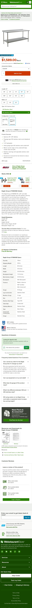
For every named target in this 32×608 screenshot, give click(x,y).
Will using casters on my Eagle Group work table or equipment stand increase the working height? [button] (15, 399)
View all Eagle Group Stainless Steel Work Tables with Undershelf (19, 167)
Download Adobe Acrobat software (9, 447)
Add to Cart (6, 186)
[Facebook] (10, 551)
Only (3, 57)
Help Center (16, 575)
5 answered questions (14, 19)
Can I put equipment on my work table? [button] (14, 378)
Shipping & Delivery (21, 585)
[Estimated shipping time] (27, 131)
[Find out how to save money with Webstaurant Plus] (1, 178)
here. (5, 232)
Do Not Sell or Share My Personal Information (16, 603)
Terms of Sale (16, 592)
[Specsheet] (6, 438)
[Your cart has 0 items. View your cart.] (28, 2)
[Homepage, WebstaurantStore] (16, 2)
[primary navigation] (4, 2)
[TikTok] (15, 551)
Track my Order (16, 580)
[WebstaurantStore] (16, 541)
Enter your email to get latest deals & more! (14, 514)
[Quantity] (3, 73)
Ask (26, 347)
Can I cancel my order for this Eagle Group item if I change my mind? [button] (13, 362)
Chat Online (7, 585)
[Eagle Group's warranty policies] (16, 438)
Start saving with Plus (11, 527)
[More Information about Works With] (10, 174)
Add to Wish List (16, 83)
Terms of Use (12, 354)
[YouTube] (6, 551)
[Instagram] (2, 551)
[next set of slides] (30, 182)
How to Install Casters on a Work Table (17, 452)
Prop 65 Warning (7, 251)
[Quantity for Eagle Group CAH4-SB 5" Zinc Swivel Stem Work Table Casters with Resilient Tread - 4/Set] (2, 186)
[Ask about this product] (16, 347)
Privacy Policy (20, 354)
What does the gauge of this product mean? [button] (14, 384)
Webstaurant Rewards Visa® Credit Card (19, 80)
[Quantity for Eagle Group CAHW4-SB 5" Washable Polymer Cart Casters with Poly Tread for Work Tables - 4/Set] (20, 186)
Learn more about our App (13, 535)
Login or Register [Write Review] (16, 499)
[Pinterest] (19, 551)
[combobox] (16, 6)
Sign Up (27, 517)
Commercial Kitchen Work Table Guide (17, 455)
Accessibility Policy (16, 600)
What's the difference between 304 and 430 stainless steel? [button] (14, 391)
